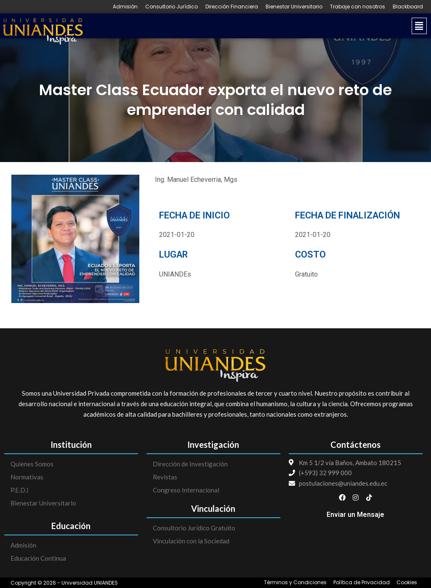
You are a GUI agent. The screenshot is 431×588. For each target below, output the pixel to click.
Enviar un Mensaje (355, 515)
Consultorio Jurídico (171, 6)
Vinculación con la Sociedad (191, 541)
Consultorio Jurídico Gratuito (194, 528)
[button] (258, 26)
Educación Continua (38, 558)
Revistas (165, 477)
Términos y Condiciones (295, 582)
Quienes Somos (32, 464)
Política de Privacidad (361, 582)
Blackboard (408, 6)
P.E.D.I (20, 490)
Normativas (27, 477)
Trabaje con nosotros (357, 6)
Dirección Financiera (231, 6)
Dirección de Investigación (190, 464)
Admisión (125, 6)
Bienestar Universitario (294, 6)
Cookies (406, 582)
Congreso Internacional (186, 490)
